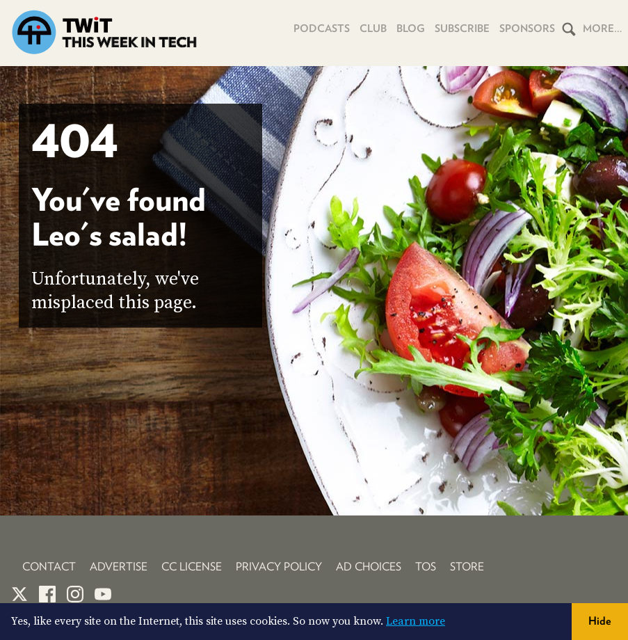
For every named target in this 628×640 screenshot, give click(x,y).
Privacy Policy (279, 566)
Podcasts (321, 28)
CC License (191, 566)
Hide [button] (599, 620)
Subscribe (462, 28)
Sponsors (527, 28)
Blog (410, 28)
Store (467, 566)
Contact (49, 566)
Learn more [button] (415, 621)
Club (373, 28)
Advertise (118, 566)
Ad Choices (368, 566)
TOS (425, 566)
